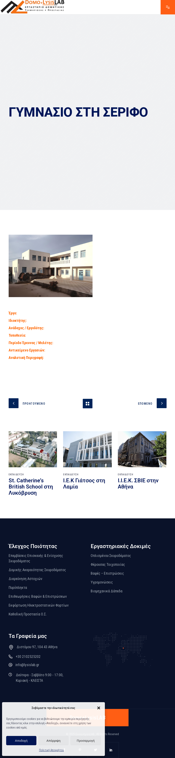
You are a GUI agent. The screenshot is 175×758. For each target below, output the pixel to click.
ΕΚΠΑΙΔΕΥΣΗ (16, 474)
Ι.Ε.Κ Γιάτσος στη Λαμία (84, 483)
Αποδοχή (21, 740)
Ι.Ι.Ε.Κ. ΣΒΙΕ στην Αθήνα (138, 483)
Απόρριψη (53, 740)
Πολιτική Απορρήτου (51, 750)
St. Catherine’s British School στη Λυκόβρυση (31, 486)
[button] (99, 708)
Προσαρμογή (86, 740)
